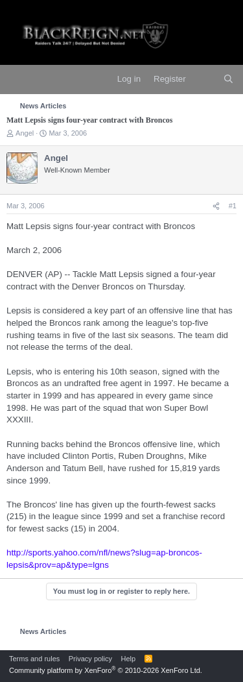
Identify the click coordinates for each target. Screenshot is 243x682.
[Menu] (18, 80)
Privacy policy (90, 659)
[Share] (216, 206)
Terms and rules (34, 659)
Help (128, 659)
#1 (233, 206)
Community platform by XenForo (105, 670)
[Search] (228, 79)
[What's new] (204, 79)
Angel (25, 133)
